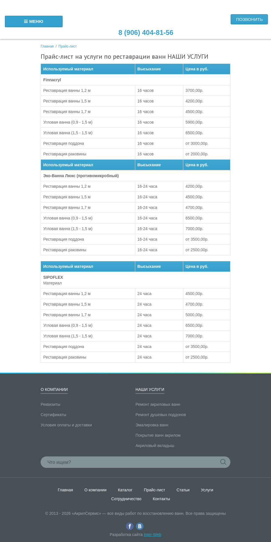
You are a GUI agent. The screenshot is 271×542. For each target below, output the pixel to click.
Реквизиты (50, 404)
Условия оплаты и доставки (66, 425)
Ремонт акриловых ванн (158, 404)
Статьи (183, 490)
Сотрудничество (126, 498)
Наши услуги (150, 389)
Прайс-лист (68, 46)
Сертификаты (53, 414)
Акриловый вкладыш (155, 445)
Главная (47, 46)
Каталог (125, 490)
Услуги (207, 490)
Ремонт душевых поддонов (161, 414)
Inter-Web (152, 534)
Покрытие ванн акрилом (158, 435)
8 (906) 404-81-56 (145, 32)
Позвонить (249, 19)
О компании (54, 389)
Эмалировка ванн (152, 425)
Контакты (161, 498)
